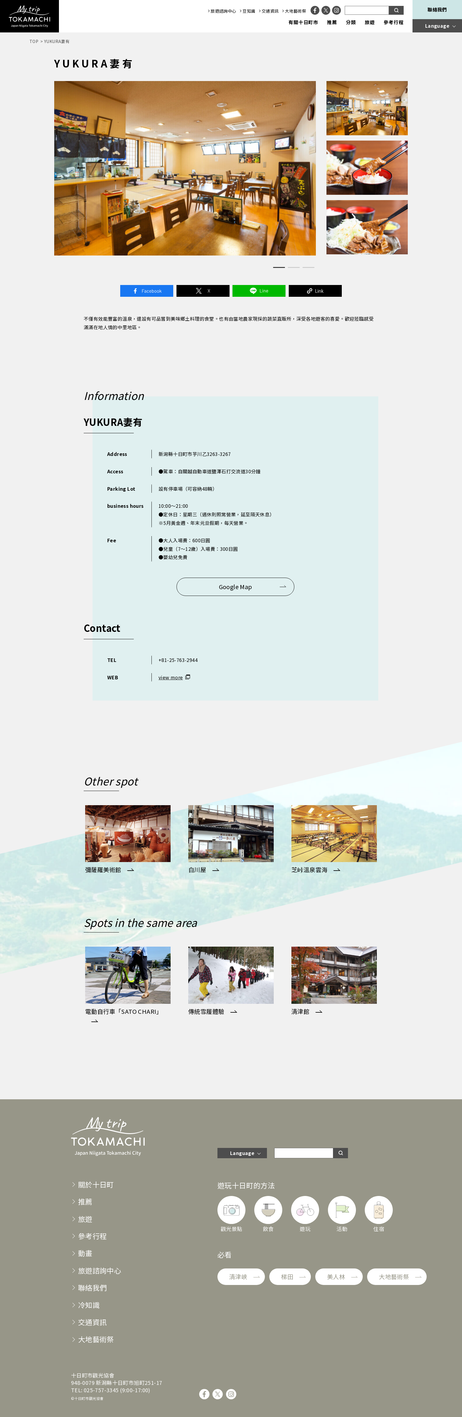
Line (259, 291)
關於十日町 (96, 1184)
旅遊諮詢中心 (223, 11)
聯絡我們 (437, 9)
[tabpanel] (185, 168)
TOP (33, 41)
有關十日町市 (303, 22)
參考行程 (394, 22)
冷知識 (89, 1305)
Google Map (235, 586)
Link (315, 291)
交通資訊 (270, 11)
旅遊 (370, 22)
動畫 (85, 1253)
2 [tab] (294, 267)
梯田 (287, 1276)
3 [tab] (308, 267)
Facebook (146, 291)
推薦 (332, 22)
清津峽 (238, 1276)
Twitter (203, 291)
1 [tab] (279, 267)
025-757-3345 (101, 1390)
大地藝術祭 (295, 11)
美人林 (336, 1276)
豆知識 (248, 11)
